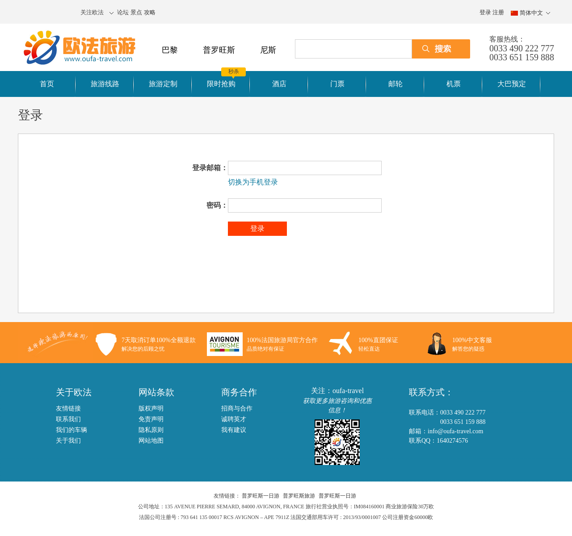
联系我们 (68, 419)
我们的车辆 (71, 430)
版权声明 (151, 408)
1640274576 (452, 440)
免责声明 (151, 419)
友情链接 (68, 408)
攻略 (150, 12)
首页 (47, 84)
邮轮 (395, 84)
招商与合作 (236, 408)
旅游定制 (163, 84)
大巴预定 (511, 84)
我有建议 (233, 430)
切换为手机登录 (253, 182)
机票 (453, 84)
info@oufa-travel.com (455, 431)
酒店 (279, 84)
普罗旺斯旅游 (299, 496)
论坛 (123, 12)
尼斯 (268, 50)
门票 (337, 84)
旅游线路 (105, 84)
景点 (136, 12)
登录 (485, 12)
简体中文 (531, 12)
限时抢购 (221, 84)
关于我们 (68, 440)
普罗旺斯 (219, 50)
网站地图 (151, 440)
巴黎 (170, 50)
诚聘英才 (233, 419)
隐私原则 (151, 430)
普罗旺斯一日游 (260, 496)
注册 (498, 12)
